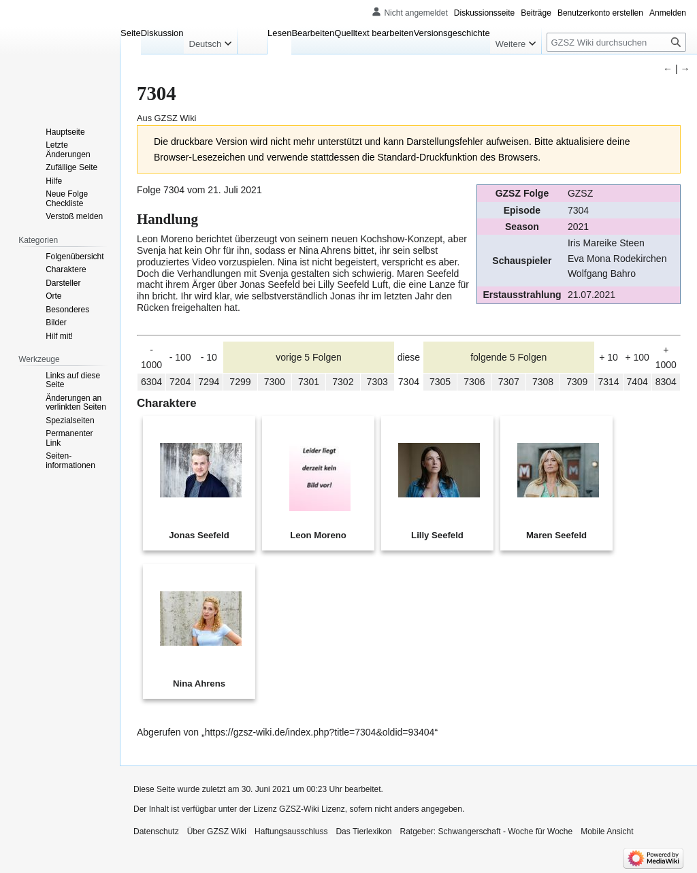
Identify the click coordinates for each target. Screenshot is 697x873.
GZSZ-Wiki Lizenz (312, 809)
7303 (377, 381)
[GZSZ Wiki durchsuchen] (616, 42)
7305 (440, 381)
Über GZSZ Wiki (216, 831)
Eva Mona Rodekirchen (617, 258)
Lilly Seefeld (344, 284)
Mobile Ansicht (607, 831)
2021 (578, 226)
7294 (208, 381)
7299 (239, 381)
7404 (637, 381)
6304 (151, 381)
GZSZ (580, 193)
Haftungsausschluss (291, 831)
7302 (342, 381)
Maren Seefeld (428, 273)
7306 (474, 381)
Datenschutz (156, 831)
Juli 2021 (243, 189)
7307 (508, 381)
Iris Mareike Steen (606, 242)
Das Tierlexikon (363, 831)
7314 (608, 381)
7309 (576, 381)
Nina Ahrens (325, 250)
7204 (180, 381)
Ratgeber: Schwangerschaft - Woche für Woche (486, 831)
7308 (542, 381)
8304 (666, 381)
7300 (274, 381)
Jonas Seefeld (270, 284)
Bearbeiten (312, 33)
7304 (578, 210)
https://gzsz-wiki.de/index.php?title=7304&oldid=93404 (320, 732)
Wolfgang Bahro (602, 273)
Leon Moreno (165, 238)
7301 (308, 381)
